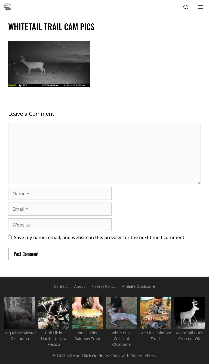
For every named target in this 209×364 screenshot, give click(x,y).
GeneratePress (143, 355)
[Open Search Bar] (186, 7)
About (79, 286)
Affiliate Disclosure (138, 286)
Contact (61, 286)
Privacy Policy (103, 286)
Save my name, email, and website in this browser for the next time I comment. (100, 237)
